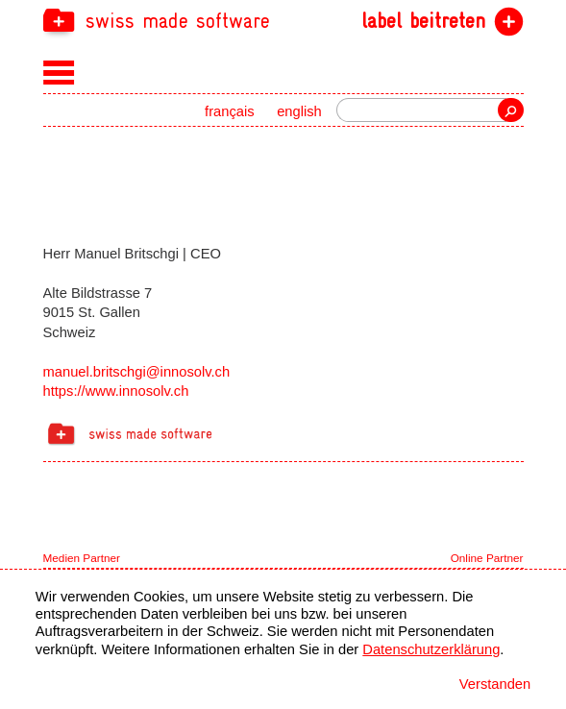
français (230, 111)
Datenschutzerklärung (431, 649)
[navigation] (283, 19)
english (299, 111)
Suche (510, 110)
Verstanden (494, 684)
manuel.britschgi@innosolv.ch (137, 371)
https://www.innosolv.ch (116, 391)
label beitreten (423, 21)
